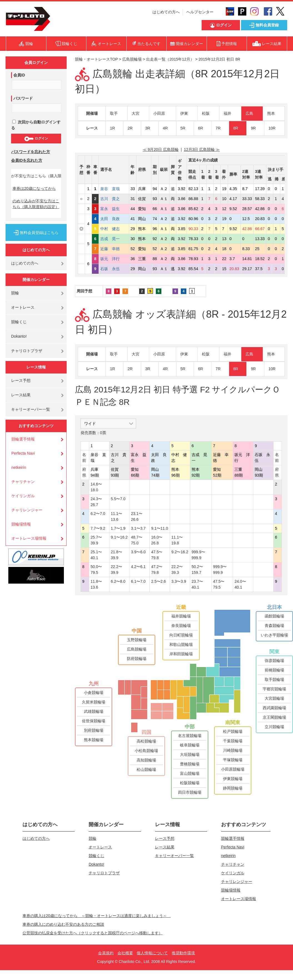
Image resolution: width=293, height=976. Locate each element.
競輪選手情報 (23, 439)
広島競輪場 (132, 59)
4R (165, 128)
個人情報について (152, 953)
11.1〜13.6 (116, 516)
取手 (114, 113)
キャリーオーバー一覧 (30, 409)
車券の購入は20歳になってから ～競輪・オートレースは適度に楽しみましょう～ (96, 915)
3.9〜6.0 (138, 552)
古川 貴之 (113, 198)
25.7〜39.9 (96, 540)
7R (218, 128)
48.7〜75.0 (136, 540)
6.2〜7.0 (98, 513)
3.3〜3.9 (178, 581)
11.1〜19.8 (177, 540)
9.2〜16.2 (179, 552)
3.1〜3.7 (138, 528)
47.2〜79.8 (156, 569)
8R (235, 128)
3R (147, 128)
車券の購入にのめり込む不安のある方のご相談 (63, 924)
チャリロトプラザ (26, 350)
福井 (227, 113)
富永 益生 (113, 208)
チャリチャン (23, 481)
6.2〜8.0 (118, 581)
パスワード (23, 98)
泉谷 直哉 (113, 188)
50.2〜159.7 (197, 569)
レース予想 (21, 380)
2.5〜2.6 (158, 581)
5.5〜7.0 (118, 499)
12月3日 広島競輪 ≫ (202, 149)
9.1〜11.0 (159, 528)
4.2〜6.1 (138, 566)
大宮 (135, 113)
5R (183, 128)
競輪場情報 (21, 524)
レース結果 (21, 395)
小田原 (159, 113)
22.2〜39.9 (116, 569)
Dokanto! (19, 336)
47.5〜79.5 (218, 584)
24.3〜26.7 (96, 502)
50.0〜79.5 (96, 569)
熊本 (271, 113)
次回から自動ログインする (36, 125)
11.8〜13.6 (96, 584)
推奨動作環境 (183, 953)
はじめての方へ (166, 12)
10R (272, 128)
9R (253, 128)
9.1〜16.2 (119, 537)
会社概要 (125, 953)
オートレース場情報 (28, 538)
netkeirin (18, 467)
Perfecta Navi (23, 453)
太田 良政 (113, 218)
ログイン (36, 138)
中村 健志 (113, 228)
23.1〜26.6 (136, 516)
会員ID (19, 75)
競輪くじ (19, 322)
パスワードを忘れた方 (30, 152)
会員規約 (106, 953)
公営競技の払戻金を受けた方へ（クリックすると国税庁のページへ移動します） (92, 933)
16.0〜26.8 (156, 540)
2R (129, 128)
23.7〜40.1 (197, 584)
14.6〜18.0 (96, 487)
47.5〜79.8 (156, 555)
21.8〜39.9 (116, 555)
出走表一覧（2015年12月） (170, 59)
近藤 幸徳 (113, 249)
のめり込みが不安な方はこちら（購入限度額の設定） (35, 204)
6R (200, 128)
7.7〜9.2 (98, 528)
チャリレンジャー (26, 510)
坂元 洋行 (113, 259)
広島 (249, 113)
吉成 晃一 (113, 238)
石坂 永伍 (113, 269)
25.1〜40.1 (96, 555)
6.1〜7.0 (138, 581)
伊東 (184, 113)
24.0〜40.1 (240, 584)
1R (112, 128)
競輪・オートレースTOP (96, 59)
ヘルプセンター (200, 12)
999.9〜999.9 (198, 555)
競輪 (15, 293)
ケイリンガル (23, 496)
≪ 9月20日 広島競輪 (161, 149)
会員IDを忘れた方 (26, 160)
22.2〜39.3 (177, 569)
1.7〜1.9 (118, 528)
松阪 (206, 113)
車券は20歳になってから (34, 188)
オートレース (22, 307)
